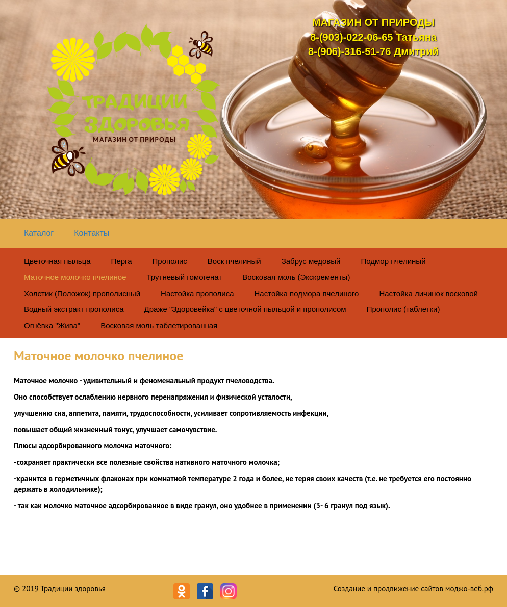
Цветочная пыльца (57, 261)
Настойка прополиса (197, 293)
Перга (121, 261)
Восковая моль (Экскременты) (296, 277)
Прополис (170, 261)
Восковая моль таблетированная (158, 325)
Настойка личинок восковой (428, 293)
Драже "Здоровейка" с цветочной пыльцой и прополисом (245, 309)
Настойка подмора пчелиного (307, 293)
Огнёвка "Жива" (52, 325)
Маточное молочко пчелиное (75, 277)
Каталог (39, 233)
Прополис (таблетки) (403, 309)
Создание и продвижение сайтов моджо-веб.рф (413, 588)
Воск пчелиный (234, 261)
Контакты (91, 233)
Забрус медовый (311, 261)
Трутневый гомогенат (184, 277)
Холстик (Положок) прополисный (82, 293)
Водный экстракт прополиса (74, 309)
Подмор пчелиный (393, 261)
